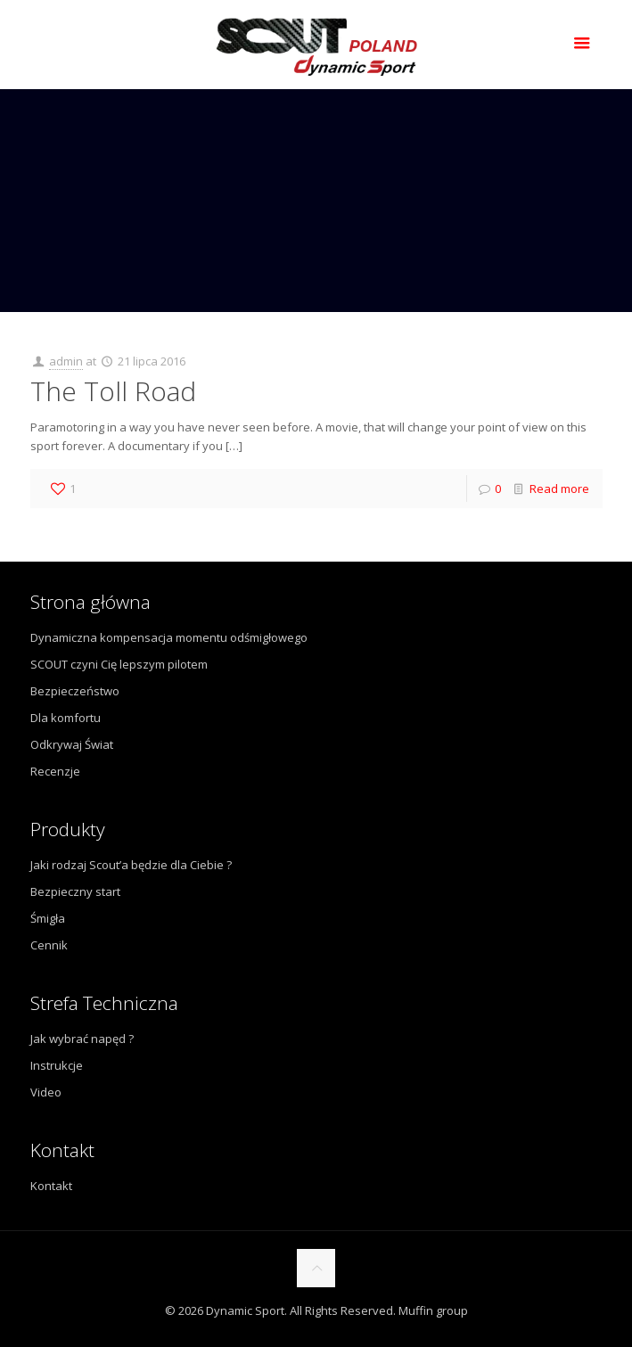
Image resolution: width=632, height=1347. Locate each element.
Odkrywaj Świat (71, 744)
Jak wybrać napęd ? (82, 1039)
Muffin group (433, 1310)
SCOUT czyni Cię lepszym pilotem (119, 664)
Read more (559, 488)
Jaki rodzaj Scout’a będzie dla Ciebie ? (131, 865)
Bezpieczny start (75, 891)
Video (46, 1092)
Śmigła (47, 918)
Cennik (49, 945)
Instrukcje (56, 1065)
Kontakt (51, 1186)
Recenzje (55, 771)
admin (66, 361)
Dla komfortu (65, 718)
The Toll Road (113, 391)
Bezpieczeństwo (74, 691)
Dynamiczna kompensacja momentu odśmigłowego (169, 637)
